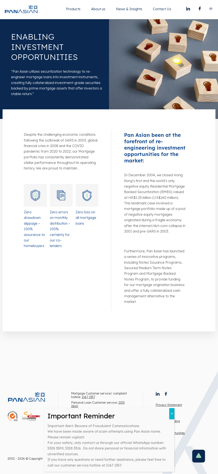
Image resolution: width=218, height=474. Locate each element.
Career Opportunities (170, 433)
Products (73, 9)
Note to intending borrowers (168, 423)
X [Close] (172, 413)
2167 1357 (88, 397)
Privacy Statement (169, 405)
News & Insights (129, 9)
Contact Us (162, 9)
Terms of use (165, 413)
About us (98, 9)
